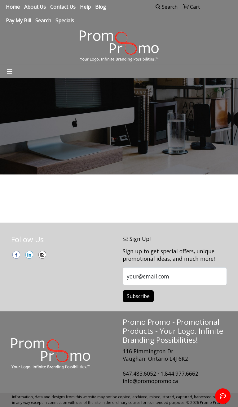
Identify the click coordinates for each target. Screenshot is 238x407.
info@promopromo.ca (150, 381)
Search (43, 20)
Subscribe (138, 296)
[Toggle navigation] (9, 71)
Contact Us (63, 6)
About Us (35, 6)
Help (85, 6)
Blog (100, 6)
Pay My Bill (18, 20)
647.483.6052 (139, 373)
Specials (64, 20)
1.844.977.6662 (179, 373)
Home (13, 6)
